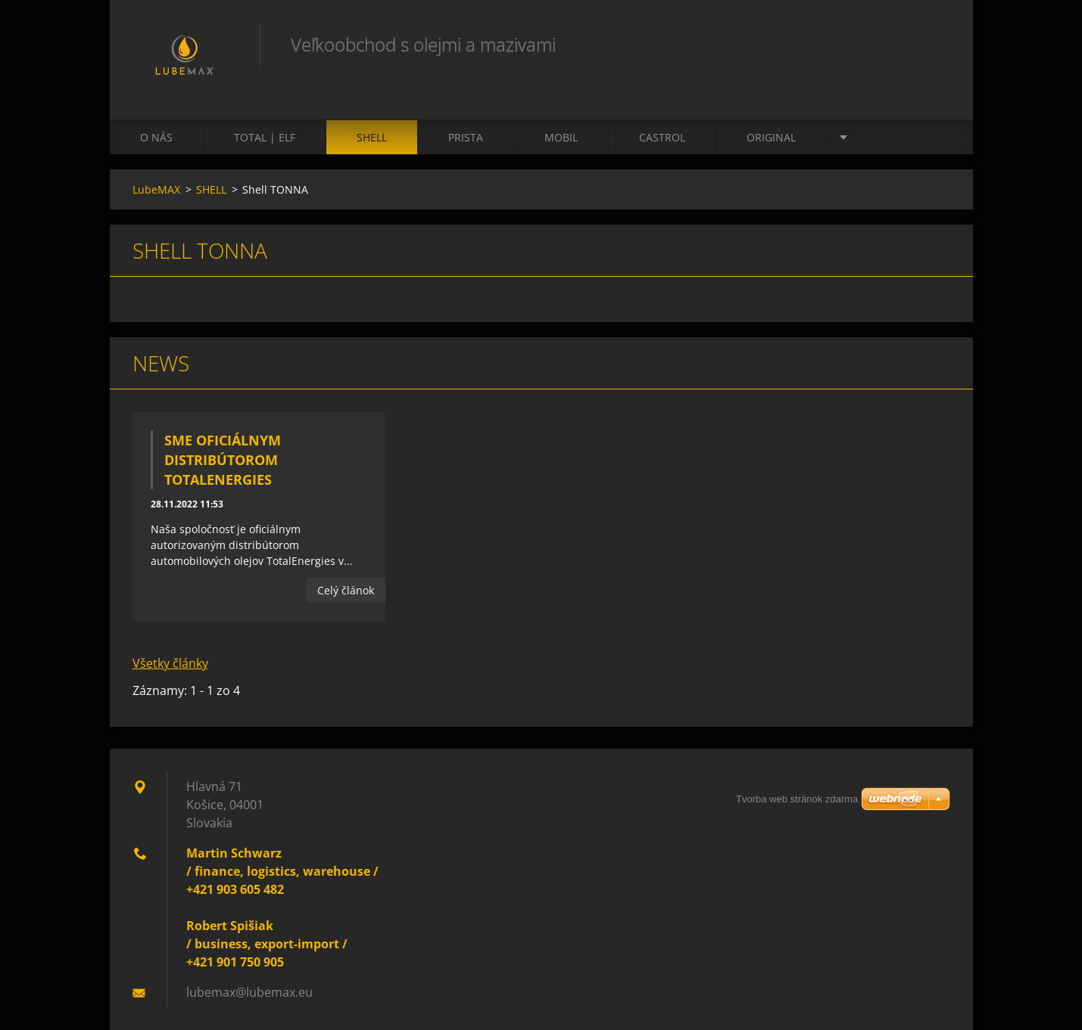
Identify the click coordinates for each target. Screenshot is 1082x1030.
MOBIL (561, 137)
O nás (156, 137)
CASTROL (662, 137)
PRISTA (465, 137)
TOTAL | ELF (264, 137)
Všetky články (170, 663)
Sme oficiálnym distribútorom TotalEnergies (222, 460)
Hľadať (934, 43)
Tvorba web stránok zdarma (797, 799)
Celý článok (345, 590)
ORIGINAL (771, 137)
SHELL (372, 137)
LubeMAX (156, 189)
